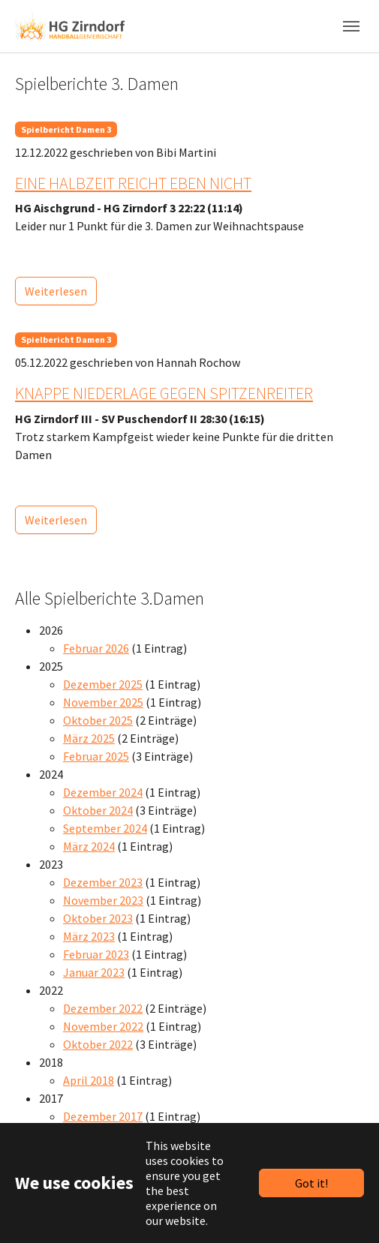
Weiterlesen (56, 291)
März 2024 (89, 846)
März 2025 (89, 738)
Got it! (311, 1182)
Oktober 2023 (98, 918)
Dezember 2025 (103, 684)
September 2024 (105, 828)
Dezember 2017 (103, 1116)
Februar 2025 (96, 756)
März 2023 (89, 936)
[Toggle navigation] (351, 26)
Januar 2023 (94, 972)
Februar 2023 (96, 954)
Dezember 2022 (103, 1008)
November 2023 (103, 900)
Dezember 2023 (103, 882)
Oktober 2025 (98, 720)
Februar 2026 (96, 648)
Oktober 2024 (98, 810)
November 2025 (103, 702)
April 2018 (88, 1080)
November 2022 (103, 1026)
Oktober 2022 (98, 1044)
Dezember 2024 (103, 792)
